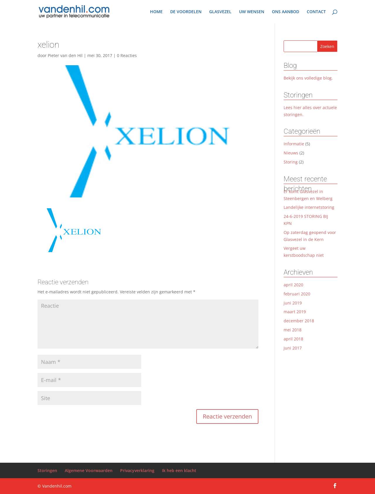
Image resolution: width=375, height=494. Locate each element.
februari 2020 (297, 294)
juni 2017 (293, 348)
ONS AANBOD (285, 12)
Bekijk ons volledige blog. (308, 78)
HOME (156, 12)
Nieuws (291, 153)
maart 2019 (295, 311)
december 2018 (299, 320)
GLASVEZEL (220, 12)
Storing (291, 162)
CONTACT (316, 12)
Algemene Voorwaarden (88, 470)
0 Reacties (127, 55)
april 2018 (293, 339)
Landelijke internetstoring (309, 207)
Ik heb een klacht (179, 470)
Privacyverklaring (137, 470)
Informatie (294, 144)
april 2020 (293, 285)
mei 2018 (292, 330)
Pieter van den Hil (65, 55)
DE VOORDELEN (186, 12)
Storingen (47, 470)
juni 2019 (293, 303)
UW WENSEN (251, 12)
